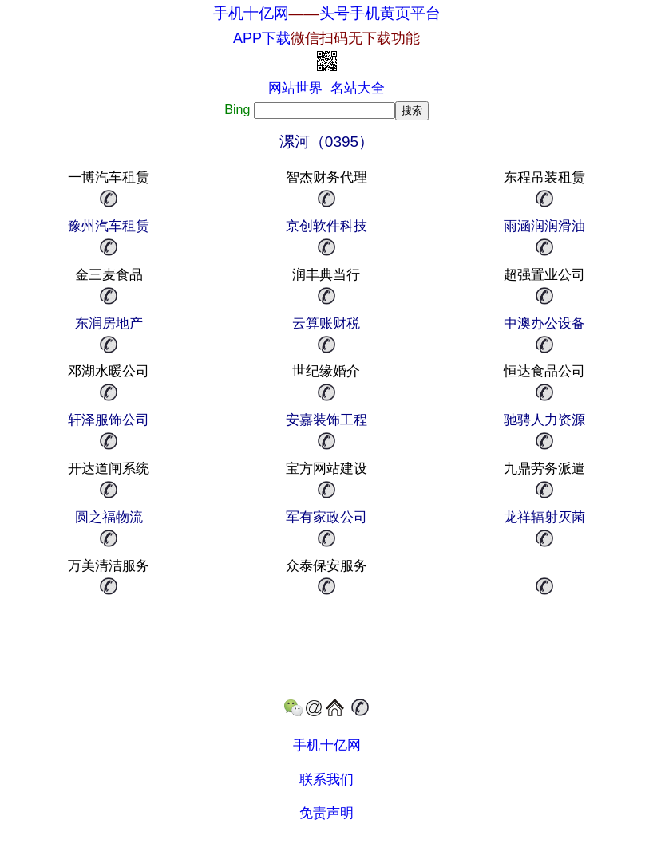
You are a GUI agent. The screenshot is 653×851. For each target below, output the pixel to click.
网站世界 (295, 88)
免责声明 (326, 813)
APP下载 (326, 38)
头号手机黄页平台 (380, 13)
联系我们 (326, 779)
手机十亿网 (251, 13)
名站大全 (357, 88)
